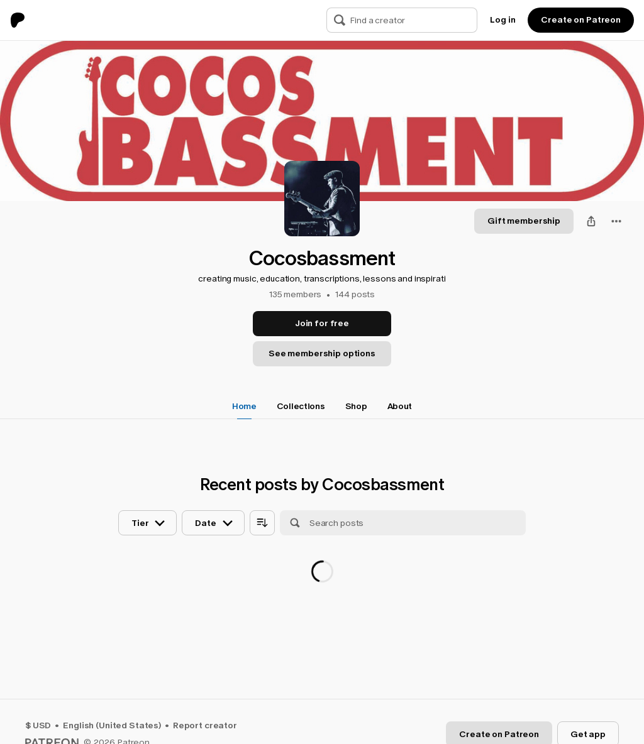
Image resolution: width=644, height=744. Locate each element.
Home (244, 406)
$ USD (38, 725)
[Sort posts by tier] (147, 522)
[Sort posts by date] (213, 522)
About (400, 406)
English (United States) (112, 725)
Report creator (205, 725)
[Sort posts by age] (262, 522)
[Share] (591, 221)
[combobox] (616, 221)
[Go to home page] (22, 20)
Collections (301, 406)
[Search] (339, 20)
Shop (356, 406)
